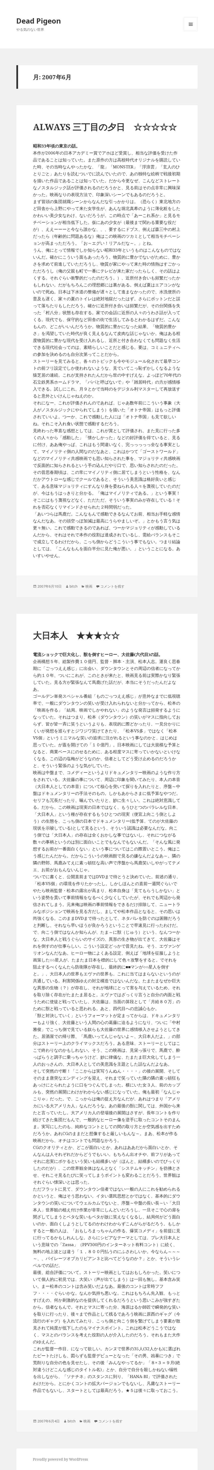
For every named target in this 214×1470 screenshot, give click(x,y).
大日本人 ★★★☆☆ (76, 635)
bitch (74, 586)
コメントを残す (112, 586)
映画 (88, 586)
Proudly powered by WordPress (60, 1459)
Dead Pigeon (38, 21)
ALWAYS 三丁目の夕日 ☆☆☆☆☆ (105, 127)
